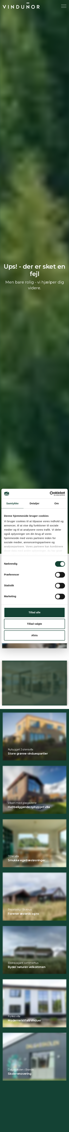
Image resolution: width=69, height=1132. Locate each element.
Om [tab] (56, 503)
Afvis (34, 635)
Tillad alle (34, 612)
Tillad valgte (34, 623)
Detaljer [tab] (34, 503)
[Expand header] (64, 6)
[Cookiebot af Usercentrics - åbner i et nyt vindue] (49, 493)
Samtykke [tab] (12, 503)
